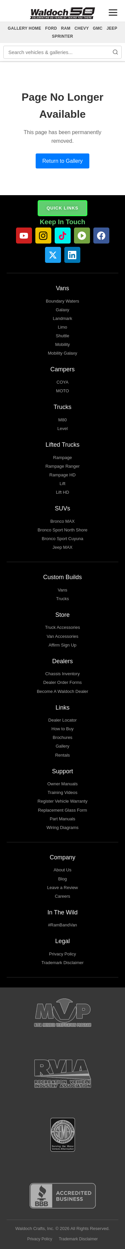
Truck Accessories (62, 627)
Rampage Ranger (62, 466)
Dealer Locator (62, 720)
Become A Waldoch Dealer (62, 691)
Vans (62, 589)
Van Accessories (62, 636)
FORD (51, 28)
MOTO (62, 390)
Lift (62, 483)
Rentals (62, 755)
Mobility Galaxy (62, 353)
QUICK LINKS (63, 208)
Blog (62, 878)
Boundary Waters (62, 301)
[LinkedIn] (72, 255)
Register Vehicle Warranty (63, 801)
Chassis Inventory (62, 673)
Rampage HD (62, 474)
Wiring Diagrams (62, 827)
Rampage (62, 457)
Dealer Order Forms (62, 682)
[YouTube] (24, 236)
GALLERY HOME (24, 28)
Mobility (62, 344)
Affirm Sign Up (63, 645)
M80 (62, 419)
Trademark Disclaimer (62, 962)
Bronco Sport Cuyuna (62, 538)
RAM (65, 28)
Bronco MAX (62, 521)
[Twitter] (53, 255)
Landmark (62, 318)
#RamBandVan (62, 924)
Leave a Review (62, 887)
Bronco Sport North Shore (63, 529)
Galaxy (62, 309)
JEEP (112, 28)
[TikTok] (63, 236)
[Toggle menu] (113, 12)
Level (62, 428)
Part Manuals (62, 818)
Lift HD (62, 492)
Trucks (62, 598)
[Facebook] (101, 236)
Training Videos (63, 792)
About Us (62, 869)
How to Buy (62, 728)
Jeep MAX (63, 547)
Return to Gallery (62, 161)
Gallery (62, 746)
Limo (62, 327)
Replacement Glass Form (62, 810)
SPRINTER (62, 36)
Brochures (62, 737)
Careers (62, 896)
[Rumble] (82, 236)
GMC (98, 28)
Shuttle (62, 335)
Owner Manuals (62, 783)
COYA (63, 382)
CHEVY (81, 28)
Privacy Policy (62, 953)
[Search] (115, 52)
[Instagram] (43, 236)
